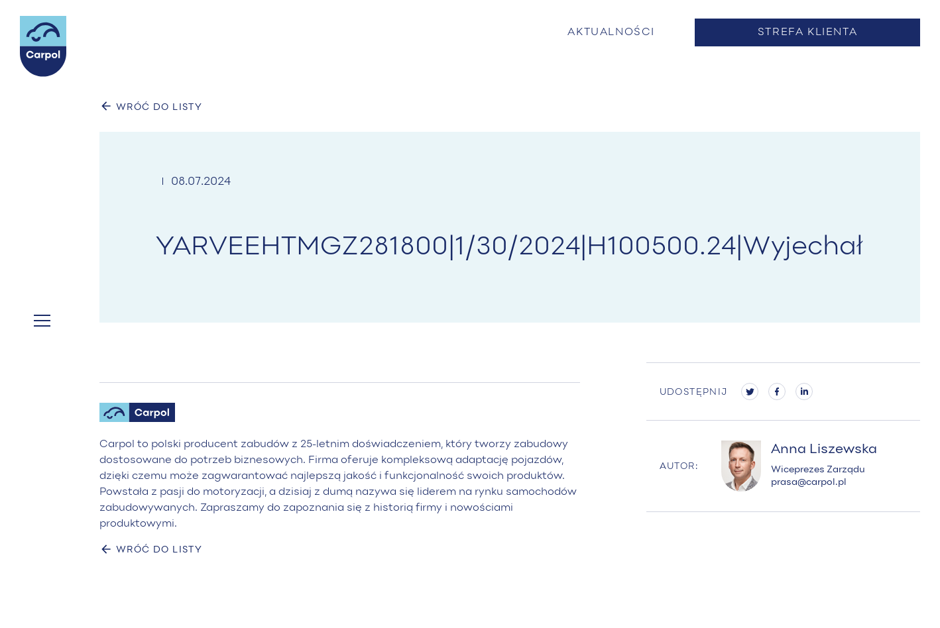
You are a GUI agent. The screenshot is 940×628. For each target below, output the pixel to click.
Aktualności (611, 32)
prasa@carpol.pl (809, 482)
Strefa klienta (807, 32)
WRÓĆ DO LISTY (150, 106)
